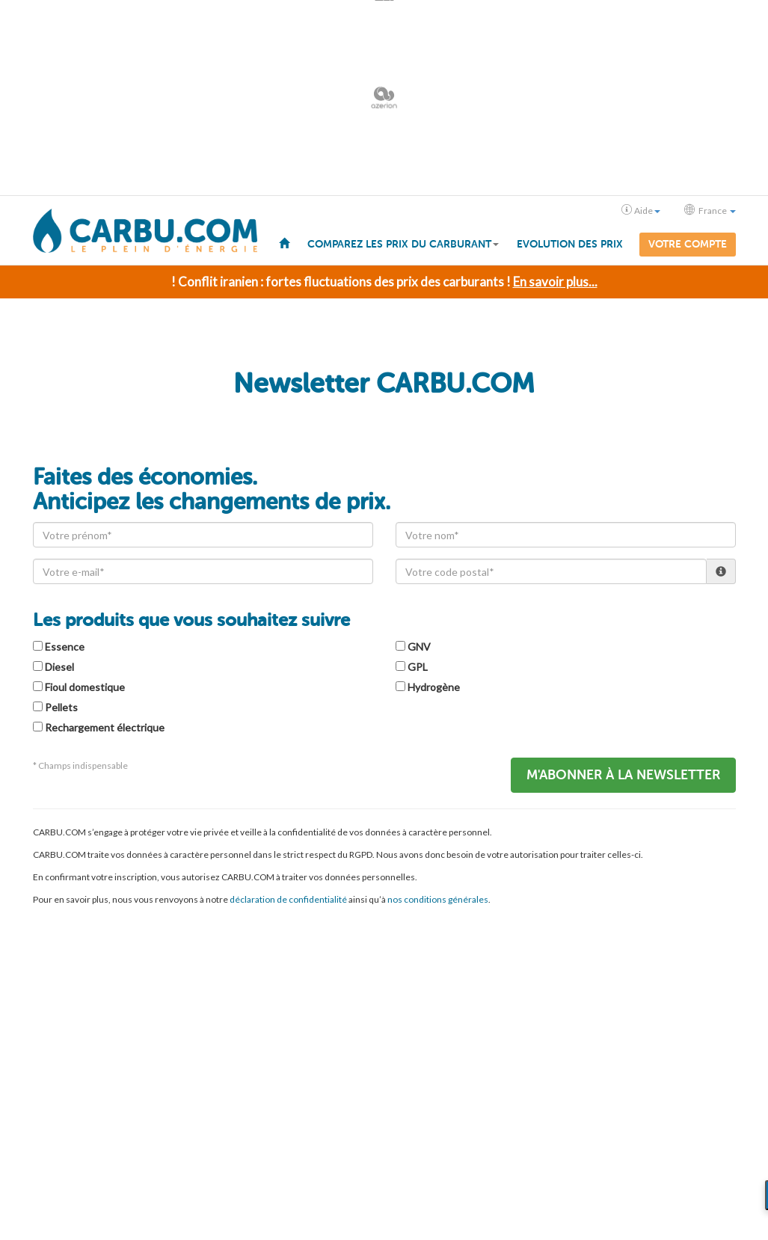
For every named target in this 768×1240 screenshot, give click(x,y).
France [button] (710, 210)
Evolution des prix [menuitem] (570, 244)
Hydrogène (434, 686)
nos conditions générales (437, 898)
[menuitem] (284, 242)
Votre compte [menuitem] (687, 244)
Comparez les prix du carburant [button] (403, 244)
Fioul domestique (85, 686)
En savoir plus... (555, 281)
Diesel (59, 666)
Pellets (61, 706)
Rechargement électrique (105, 726)
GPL (418, 666)
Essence (65, 645)
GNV (419, 645)
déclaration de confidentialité (288, 898)
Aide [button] (640, 210)
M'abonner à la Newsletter (623, 774)
